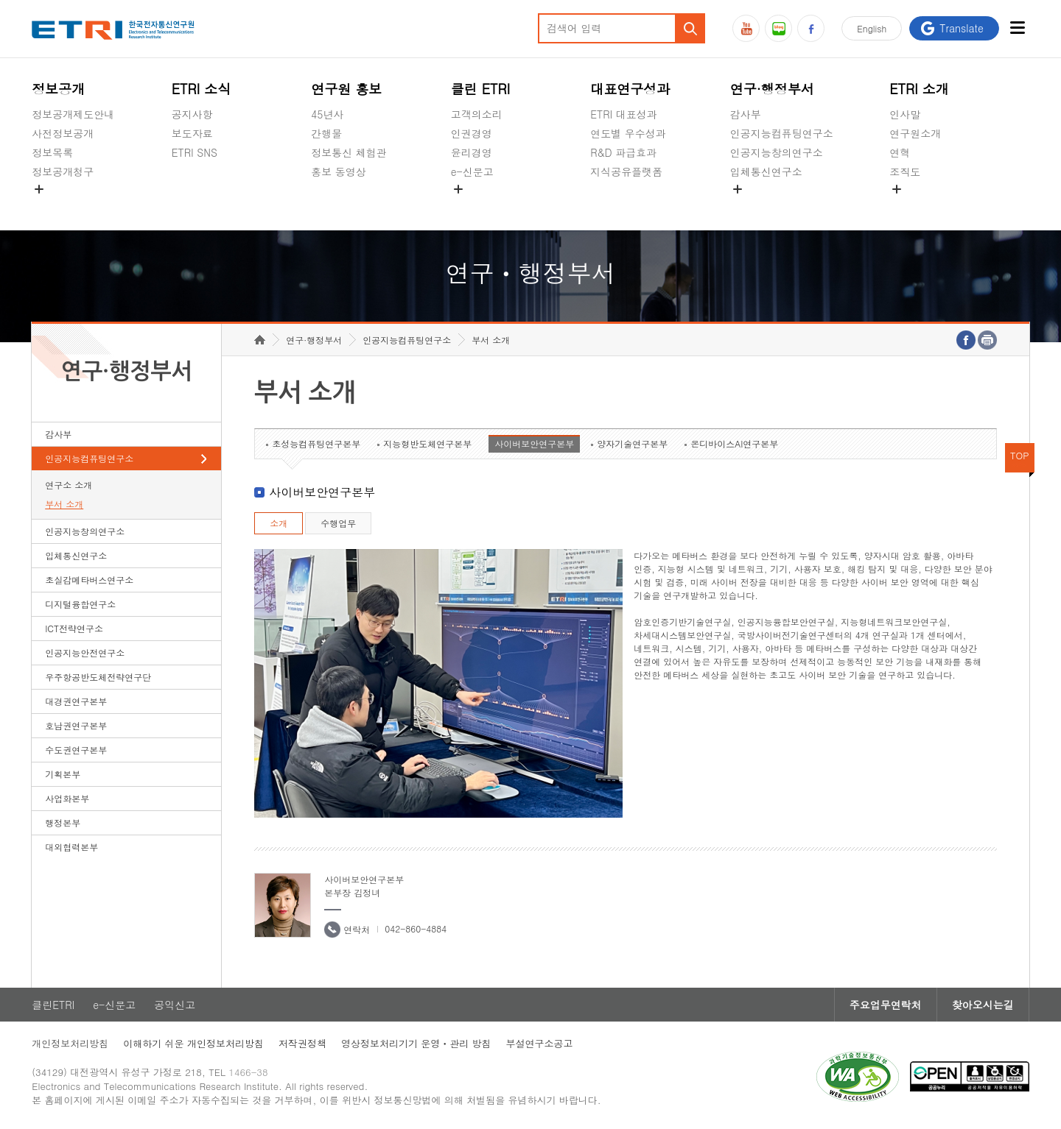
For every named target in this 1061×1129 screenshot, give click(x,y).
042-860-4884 (416, 928)
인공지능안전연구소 (85, 652)
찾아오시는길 (983, 1004)
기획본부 (62, 774)
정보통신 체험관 (349, 152)
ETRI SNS (194, 152)
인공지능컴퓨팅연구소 (781, 133)
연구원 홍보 (346, 88)
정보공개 (58, 88)
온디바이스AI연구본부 (734, 443)
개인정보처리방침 (70, 1043)
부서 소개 (64, 504)
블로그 (778, 28)
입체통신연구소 (766, 171)
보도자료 (192, 133)
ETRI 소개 (919, 88)
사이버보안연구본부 (534, 443)
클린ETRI (53, 1004)
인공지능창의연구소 (776, 152)
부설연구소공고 (539, 1043)
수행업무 (338, 523)
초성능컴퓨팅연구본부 (316, 443)
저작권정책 (302, 1043)
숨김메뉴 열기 (39, 189)
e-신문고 (472, 171)
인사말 (904, 114)
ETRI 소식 (201, 88)
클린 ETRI (481, 88)
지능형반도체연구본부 (427, 443)
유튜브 (746, 28)
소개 (278, 523)
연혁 (899, 152)
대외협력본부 (71, 846)
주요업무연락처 (886, 1004)
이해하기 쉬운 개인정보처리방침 (193, 1043)
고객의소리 (477, 114)
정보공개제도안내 (73, 114)
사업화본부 (67, 798)
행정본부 (62, 822)
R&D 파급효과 (623, 152)
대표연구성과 (630, 88)
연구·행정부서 (772, 88)
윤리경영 (471, 152)
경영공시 (52, 206)
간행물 (326, 133)
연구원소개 (915, 133)
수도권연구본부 (76, 749)
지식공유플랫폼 (626, 171)
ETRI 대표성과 (623, 114)
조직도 (904, 171)
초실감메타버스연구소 (781, 206)
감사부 (745, 114)
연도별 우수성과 (628, 133)
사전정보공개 (63, 133)
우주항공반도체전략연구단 (98, 676)
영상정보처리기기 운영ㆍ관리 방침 (416, 1043)
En (871, 28)
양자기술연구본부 (632, 443)
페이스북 (810, 28)
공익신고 (471, 206)
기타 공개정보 (922, 206)
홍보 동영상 (338, 171)
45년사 (327, 114)
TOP (1019, 455)
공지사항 (192, 114)
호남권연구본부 (76, 725)
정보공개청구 (63, 171)
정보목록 (52, 152)
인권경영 (471, 133)
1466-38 (247, 1072)
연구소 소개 (68, 484)
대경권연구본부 (76, 701)
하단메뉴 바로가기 (0, 0)
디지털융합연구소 (80, 604)
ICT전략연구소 (74, 628)
